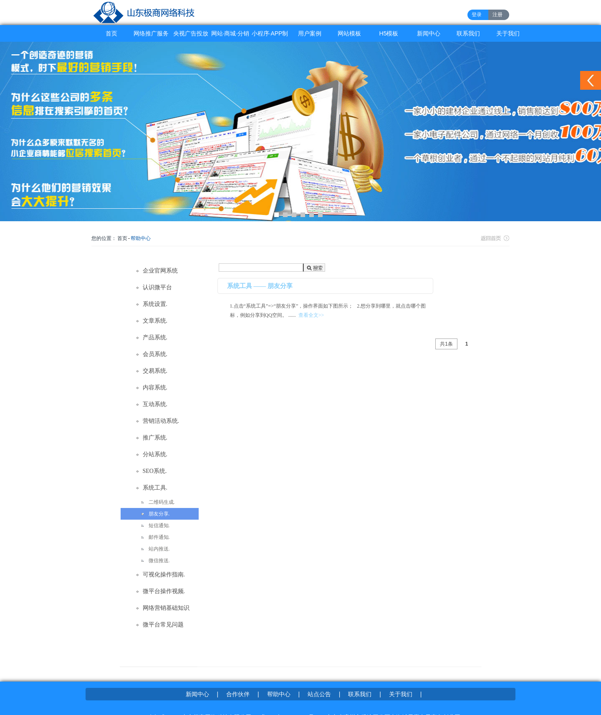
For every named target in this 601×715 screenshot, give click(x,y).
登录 (477, 15)
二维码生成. (162, 502)
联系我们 (468, 33)
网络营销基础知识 (166, 608)
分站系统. (155, 454)
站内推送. (159, 549)
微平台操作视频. (164, 591)
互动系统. (155, 404)
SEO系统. (155, 471)
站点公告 (319, 694)
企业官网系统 (160, 271)
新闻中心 (428, 33)
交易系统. (155, 371)
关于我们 (508, 33)
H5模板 (389, 33)
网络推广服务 (151, 33)
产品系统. (155, 337)
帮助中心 (141, 238)
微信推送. (159, 560)
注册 (497, 15)
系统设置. (155, 304)
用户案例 (309, 33)
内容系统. (155, 387)
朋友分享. (159, 514)
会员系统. (155, 354)
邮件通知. (159, 537)
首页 (111, 33)
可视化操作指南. (164, 574)
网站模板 (349, 33)
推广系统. (155, 438)
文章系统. (155, 321)
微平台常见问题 (163, 625)
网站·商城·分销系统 (230, 36)
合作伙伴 (238, 694)
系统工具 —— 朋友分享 (260, 286)
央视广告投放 (190, 33)
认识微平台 (157, 287)
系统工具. (155, 488)
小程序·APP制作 (270, 36)
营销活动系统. (161, 421)
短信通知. (159, 525)
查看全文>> (311, 315)
